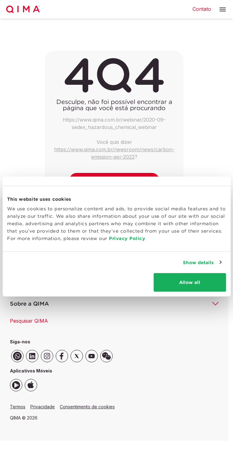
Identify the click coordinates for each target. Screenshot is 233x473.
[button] (222, 9)
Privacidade (42, 406)
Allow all (189, 282)
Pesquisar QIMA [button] (29, 321)
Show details (198, 262)
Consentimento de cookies (87, 406)
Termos (17, 406)
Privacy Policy (127, 238)
